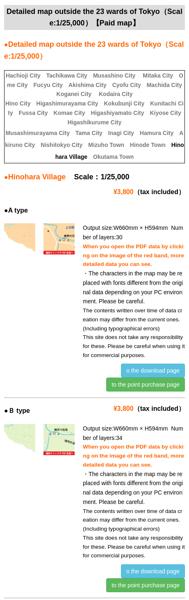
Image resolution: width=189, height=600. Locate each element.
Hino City (17, 103)
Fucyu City (48, 85)
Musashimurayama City (38, 133)
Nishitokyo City (61, 145)
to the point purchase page (146, 384)
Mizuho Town (106, 145)
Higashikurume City (94, 122)
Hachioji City (23, 75)
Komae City (69, 113)
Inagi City (121, 133)
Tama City (88, 133)
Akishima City (87, 85)
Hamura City (156, 133)
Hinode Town (148, 145)
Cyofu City (126, 85)
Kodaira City (115, 94)
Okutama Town (113, 156)
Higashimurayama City (67, 103)
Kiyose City (165, 113)
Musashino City (114, 75)
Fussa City (33, 113)
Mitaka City (158, 75)
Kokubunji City (124, 103)
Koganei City (74, 94)
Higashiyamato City (117, 113)
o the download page (153, 370)
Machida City (164, 85)
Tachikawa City (66, 75)
